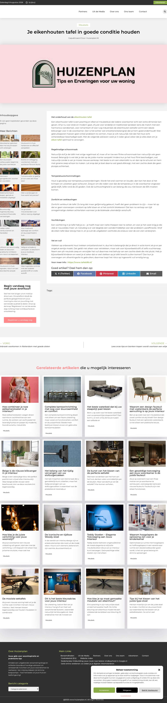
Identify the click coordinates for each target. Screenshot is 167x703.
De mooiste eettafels (14, 598)
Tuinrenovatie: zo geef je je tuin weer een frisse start (30, 178)
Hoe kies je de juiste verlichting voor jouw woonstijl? (14, 536)
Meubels (83, 25)
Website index (86, 658)
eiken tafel (56, 140)
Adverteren (133, 656)
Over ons (114, 11)
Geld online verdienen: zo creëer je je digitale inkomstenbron (87, 664)
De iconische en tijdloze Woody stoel (58, 535)
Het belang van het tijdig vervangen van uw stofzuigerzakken (59, 473)
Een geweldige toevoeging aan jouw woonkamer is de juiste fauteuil (145, 473)
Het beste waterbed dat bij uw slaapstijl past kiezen (104, 407)
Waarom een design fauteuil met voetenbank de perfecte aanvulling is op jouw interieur (147, 409)
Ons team (129, 11)
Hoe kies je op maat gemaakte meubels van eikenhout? (104, 599)
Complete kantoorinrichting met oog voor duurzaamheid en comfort (61, 409)
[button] (159, 670)
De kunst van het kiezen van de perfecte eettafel (103, 471)
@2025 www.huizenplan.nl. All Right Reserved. (83, 700)
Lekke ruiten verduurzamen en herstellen (7, 230)
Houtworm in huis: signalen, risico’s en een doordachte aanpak (9, 268)
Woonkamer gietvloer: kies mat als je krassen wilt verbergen (8, 145)
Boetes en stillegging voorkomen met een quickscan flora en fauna (30, 162)
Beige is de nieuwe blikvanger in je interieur (19, 471)
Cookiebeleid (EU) (68, 658)
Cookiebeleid (126, 696)
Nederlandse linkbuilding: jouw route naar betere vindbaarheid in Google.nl (94, 661)
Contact (143, 11)
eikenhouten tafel (83, 117)
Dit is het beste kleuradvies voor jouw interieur (60, 599)
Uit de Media (98, 11)
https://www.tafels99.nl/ (80, 262)
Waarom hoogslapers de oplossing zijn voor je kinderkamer (143, 536)
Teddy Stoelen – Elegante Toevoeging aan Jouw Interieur (101, 536)
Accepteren (104, 690)
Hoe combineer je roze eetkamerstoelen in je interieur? (15, 409)
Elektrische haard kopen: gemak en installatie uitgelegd (7, 195)
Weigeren (127, 690)
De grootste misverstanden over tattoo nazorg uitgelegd (30, 211)
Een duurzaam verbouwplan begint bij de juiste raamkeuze (9, 162)
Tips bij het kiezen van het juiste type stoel (144, 599)
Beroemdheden (67, 656)
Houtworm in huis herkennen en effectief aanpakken (30, 145)
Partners (83, 11)
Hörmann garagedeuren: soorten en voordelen (9, 178)
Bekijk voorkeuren (150, 690)
